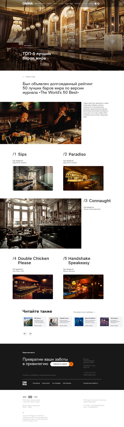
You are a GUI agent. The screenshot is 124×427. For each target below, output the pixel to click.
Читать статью (38, 325)
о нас (55, 3)
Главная (49, 3)
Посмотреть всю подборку (83, 312)
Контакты (78, 3)
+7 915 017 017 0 (87, 3)
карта (66, 3)
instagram (67, 383)
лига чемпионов (40, 3)
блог (71, 3)
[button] (60, 364)
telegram (36, 383)
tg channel (56, 383)
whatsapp (46, 383)
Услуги (61, 3)
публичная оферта (90, 383)
